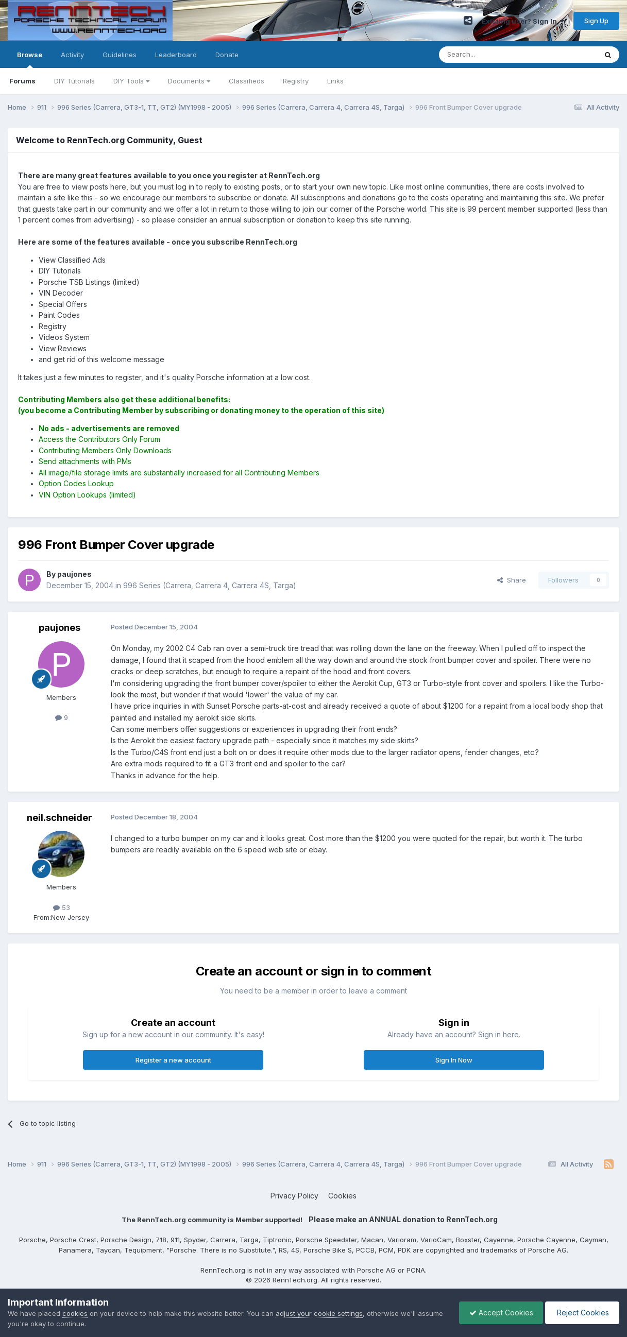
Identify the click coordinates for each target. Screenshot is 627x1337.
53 (61, 907)
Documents (189, 81)
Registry (296, 81)
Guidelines (120, 54)
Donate (227, 54)
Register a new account (173, 1060)
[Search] (491, 54)
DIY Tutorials (74, 81)
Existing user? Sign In (523, 21)
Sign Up (596, 20)
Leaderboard (176, 54)
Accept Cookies (499, 1312)
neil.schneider (59, 817)
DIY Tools (131, 81)
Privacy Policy (294, 1195)
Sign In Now (453, 1060)
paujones (59, 627)
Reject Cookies (581, 1312)
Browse (29, 59)
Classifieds (246, 81)
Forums (22, 81)
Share (511, 580)
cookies (75, 1313)
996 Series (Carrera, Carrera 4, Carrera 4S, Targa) (209, 585)
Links (335, 81)
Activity (72, 54)
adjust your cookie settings (319, 1313)
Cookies (342, 1195)
